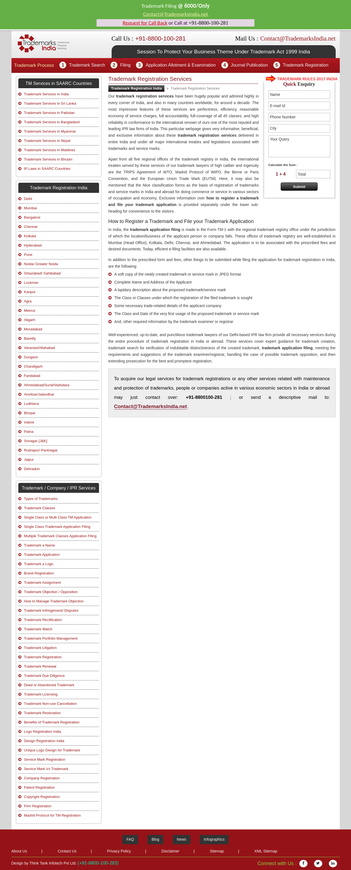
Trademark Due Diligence (44, 676)
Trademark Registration (306, 65)
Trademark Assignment (42, 582)
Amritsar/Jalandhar (39, 394)
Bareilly (30, 338)
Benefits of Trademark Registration (52, 722)
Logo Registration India (42, 731)
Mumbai (30, 208)
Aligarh (29, 320)
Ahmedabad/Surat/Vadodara (46, 385)
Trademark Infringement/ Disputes (51, 610)
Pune (28, 255)
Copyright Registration (42, 797)
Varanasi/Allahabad (39, 348)
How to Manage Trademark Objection (54, 601)
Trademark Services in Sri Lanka (50, 103)
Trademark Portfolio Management (51, 638)
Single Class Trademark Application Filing (57, 527)
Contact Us (67, 851)
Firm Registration (37, 806)
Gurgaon (31, 357)
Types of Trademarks (41, 499)
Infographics (214, 839)
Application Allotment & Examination (181, 65)
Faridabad (32, 376)
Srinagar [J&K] (35, 441)
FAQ (130, 839)
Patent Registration (39, 787)
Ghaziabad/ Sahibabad (42, 273)
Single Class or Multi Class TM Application (58, 517)
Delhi (28, 199)
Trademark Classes (39, 508)
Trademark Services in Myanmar (50, 131)
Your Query (299, 146)
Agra (28, 301)
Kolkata (30, 236)
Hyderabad (33, 245)
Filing (125, 65)
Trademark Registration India (136, 88)
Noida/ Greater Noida (41, 264)
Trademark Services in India (46, 94)
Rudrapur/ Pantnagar (41, 450)
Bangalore (32, 217)
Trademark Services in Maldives (49, 150)
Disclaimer (170, 851)
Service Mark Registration (44, 759)
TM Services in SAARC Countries (58, 83)
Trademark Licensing (41, 694)
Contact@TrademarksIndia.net (175, 14)
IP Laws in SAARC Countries (47, 169)
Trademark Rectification (43, 620)
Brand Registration (39, 573)
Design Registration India (44, 741)
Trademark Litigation (40, 648)
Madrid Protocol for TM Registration (52, 815)
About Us (19, 851)
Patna (28, 432)
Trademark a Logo (38, 564)
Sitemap (217, 851)
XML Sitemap (265, 851)
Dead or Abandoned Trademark (49, 685)
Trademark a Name (39, 545)
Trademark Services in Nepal (47, 141)
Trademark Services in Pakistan (49, 113)
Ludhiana (31, 404)
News (181, 839)
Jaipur (29, 459)
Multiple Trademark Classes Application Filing (60, 536)
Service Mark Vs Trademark (46, 769)
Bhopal (29, 413)
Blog (155, 839)
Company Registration (42, 778)
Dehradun (32, 469)
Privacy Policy (119, 851)
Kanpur (30, 292)
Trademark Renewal (40, 666)
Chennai (30, 227)
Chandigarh (33, 366)
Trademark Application (42, 555)
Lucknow (31, 283)
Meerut (29, 310)
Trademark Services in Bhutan (48, 159)
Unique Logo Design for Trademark (52, 750)
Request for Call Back (145, 23)
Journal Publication (249, 65)
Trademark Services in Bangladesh (52, 122)
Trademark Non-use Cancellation (50, 704)
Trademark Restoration (42, 713)
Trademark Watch (38, 629)
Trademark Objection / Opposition (51, 592)
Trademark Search (87, 65)
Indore (29, 422)
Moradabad (33, 329)
